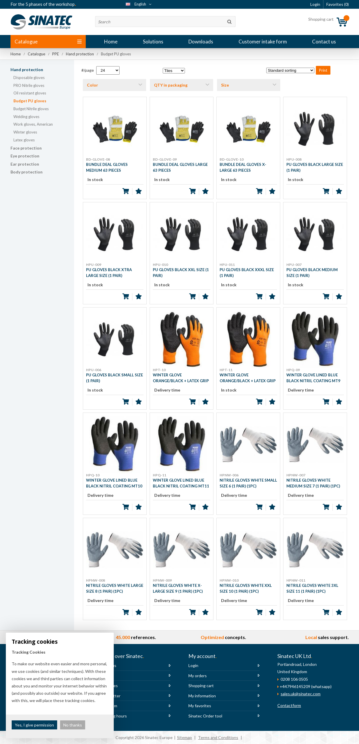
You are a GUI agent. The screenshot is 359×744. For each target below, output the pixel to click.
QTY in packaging (171, 85)
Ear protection (24, 164)
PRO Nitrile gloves (28, 85)
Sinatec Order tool (205, 715)
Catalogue (48, 41)
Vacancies (108, 685)
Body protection (26, 171)
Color (92, 85)
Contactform (289, 705)
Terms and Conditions (218, 737)
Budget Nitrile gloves (31, 108)
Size (225, 85)
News (104, 675)
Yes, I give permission (34, 724)
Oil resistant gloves (29, 93)
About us (107, 665)
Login (193, 665)
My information (202, 695)
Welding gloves (26, 116)
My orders (197, 675)
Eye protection (24, 155)
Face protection (26, 147)
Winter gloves (25, 132)
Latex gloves (24, 140)
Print (323, 70)
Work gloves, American (33, 124)
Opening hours (113, 715)
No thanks (72, 724)
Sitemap (184, 737)
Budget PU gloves (29, 101)
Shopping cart (201, 685)
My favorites (199, 705)
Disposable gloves (29, 77)
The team (108, 705)
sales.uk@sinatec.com (301, 693)
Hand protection (26, 69)
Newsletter (109, 695)
